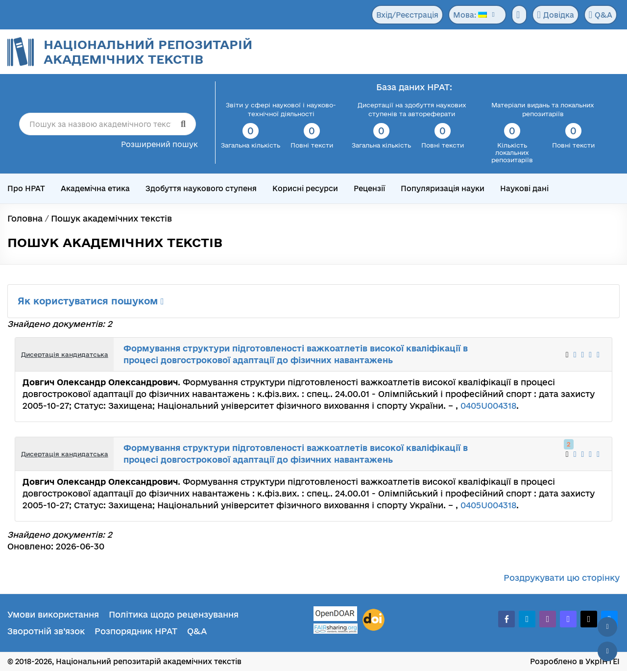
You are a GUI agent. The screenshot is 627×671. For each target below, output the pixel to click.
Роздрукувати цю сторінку (562, 577)
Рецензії (369, 188)
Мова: (470, 15)
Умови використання (53, 614)
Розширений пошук (159, 144)
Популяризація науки (442, 188)
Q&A (600, 15)
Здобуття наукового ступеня (201, 188)
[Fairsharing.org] (336, 628)
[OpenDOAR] (336, 614)
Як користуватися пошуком (91, 301)
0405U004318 (488, 405)
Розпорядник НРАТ (136, 631)
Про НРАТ (26, 188)
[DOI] (373, 620)
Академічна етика (95, 188)
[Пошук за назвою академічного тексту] (107, 124)
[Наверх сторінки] (607, 627)
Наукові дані (524, 188)
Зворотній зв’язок (46, 631)
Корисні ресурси (305, 188)
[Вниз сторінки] (607, 651)
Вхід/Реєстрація (407, 15)
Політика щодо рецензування (174, 614)
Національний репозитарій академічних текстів (148, 51)
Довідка (555, 15)
